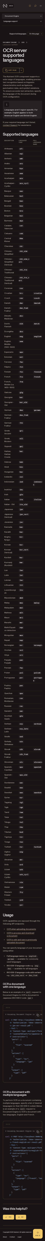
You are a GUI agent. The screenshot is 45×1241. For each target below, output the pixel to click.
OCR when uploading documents (21, 929)
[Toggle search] (35, 5)
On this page (35, 34)
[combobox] (21, 70)
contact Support (10, 125)
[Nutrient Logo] (8, 6)
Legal (19, 1237)
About (5, 1237)
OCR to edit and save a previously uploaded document (22, 941)
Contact (12, 1237)
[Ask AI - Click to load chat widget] (38, 1234)
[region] (22, 1046)
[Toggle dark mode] (30, 5)
